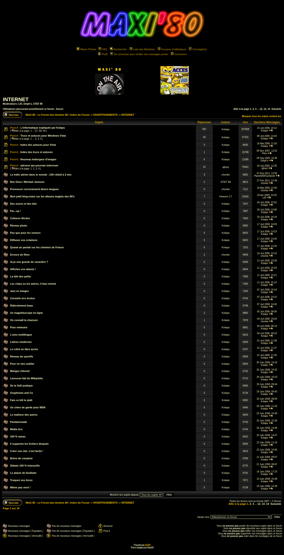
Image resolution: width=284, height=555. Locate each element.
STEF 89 (37, 104)
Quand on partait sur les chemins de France (37, 247)
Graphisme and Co (21, 392)
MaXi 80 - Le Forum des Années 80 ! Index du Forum (58, 114)
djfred (225, 167)
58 (40, 131)
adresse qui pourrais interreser (39, 165)
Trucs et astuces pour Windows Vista (43, 135)
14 (269, 109)
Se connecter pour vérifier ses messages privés (139, 54)
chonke (225, 174)
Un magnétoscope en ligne (26, 312)
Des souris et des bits (23, 203)
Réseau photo (18, 225)
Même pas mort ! (20, 487)
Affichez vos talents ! (23, 269)
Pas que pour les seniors (25, 232)
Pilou (264, 153)
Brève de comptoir (21, 458)
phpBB (147, 545)
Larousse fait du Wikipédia (26, 378)
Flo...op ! (15, 211)
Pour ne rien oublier (22, 363)
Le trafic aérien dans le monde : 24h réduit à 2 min (40, 174)
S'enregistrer (198, 49)
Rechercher (118, 49)
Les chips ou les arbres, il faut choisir (33, 283)
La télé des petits (20, 276)
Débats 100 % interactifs (25, 465)
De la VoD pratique (21, 385)
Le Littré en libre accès (24, 349)
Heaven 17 (225, 196)
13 (265, 109)
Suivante (276, 109)
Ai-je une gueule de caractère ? (29, 261)
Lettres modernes (21, 342)
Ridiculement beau (21, 305)
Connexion (179, 54)
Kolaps (226, 129)
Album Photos (86, 49)
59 (44, 131)
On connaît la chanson (24, 320)
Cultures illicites (20, 218)
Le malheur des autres (23, 414)
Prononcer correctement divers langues (34, 189)
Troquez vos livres (21, 480)
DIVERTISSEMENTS (105, 114)
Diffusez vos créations (23, 240)
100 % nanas (18, 436)
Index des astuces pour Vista (38, 144)
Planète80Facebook (264, 176)
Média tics (16, 429)
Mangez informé (20, 371)
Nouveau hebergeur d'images (38, 159)
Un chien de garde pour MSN (27, 407)
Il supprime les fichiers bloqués (29, 443)
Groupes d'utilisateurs (172, 49)
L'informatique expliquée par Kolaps (42, 127)
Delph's (27, 104)
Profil (102, 54)
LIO (20, 104)
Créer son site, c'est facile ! (26, 451)
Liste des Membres (142, 49)
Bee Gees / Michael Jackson (27, 181)
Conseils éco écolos (22, 298)
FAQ (102, 49)
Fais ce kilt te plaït (21, 400)
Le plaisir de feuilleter (23, 472)
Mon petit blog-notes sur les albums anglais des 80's (42, 196)
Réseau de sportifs (21, 356)
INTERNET (16, 99)
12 (261, 109)
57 (36, 131)
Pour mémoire (18, 327)
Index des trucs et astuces (36, 152)
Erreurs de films (20, 254)
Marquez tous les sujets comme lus (261, 116)
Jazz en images (19, 291)
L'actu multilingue (21, 334)
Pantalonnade (18, 422)
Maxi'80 (150, 547)
